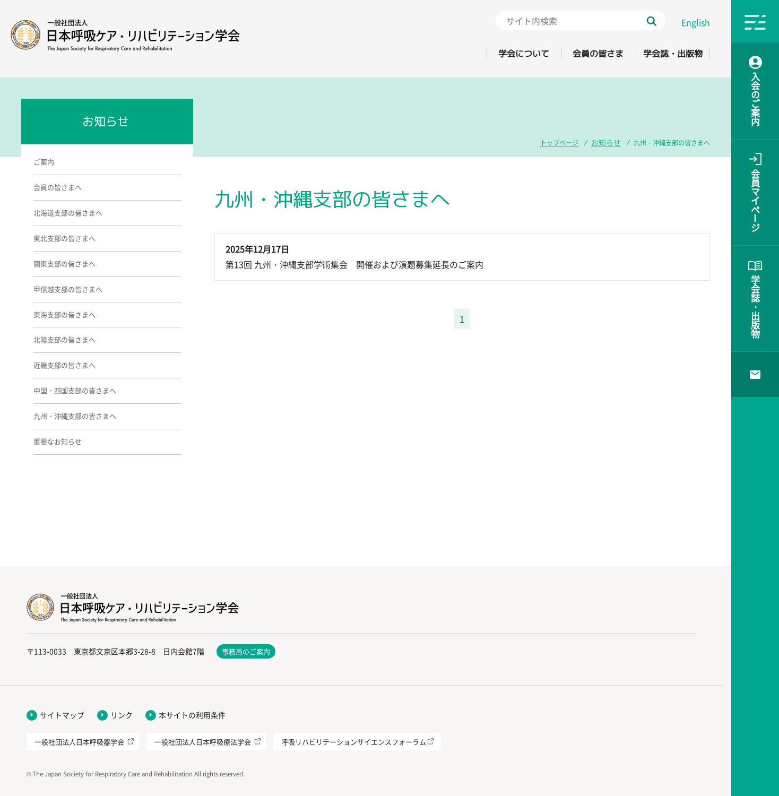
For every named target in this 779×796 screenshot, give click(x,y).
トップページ (563, 141)
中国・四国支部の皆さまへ (74, 390)
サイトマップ (62, 715)
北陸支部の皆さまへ (64, 339)
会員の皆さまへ (57, 187)
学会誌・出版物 (666, 53)
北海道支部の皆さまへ (67, 212)
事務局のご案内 (246, 651)
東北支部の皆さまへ (64, 238)
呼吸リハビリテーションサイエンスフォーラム (353, 742)
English (695, 22)
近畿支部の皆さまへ (64, 365)
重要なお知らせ (57, 441)
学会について (488, 53)
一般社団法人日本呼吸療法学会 (202, 742)
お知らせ (608, 141)
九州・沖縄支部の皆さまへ (74, 416)
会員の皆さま (577, 53)
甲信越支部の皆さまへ (67, 289)
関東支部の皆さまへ (64, 263)
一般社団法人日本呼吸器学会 (79, 742)
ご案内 (43, 162)
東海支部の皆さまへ (64, 314)
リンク (121, 715)
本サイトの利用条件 (192, 715)
